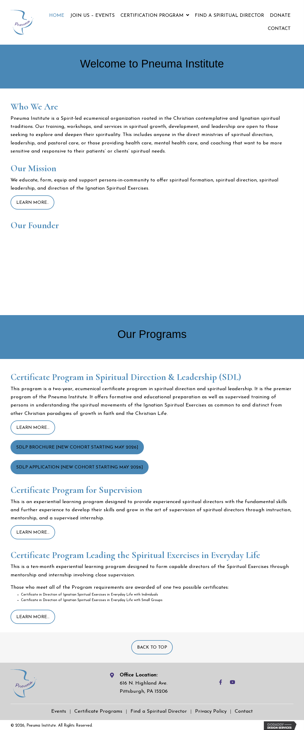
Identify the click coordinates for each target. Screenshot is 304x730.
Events (58, 712)
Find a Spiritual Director (158, 712)
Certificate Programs (98, 712)
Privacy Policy (211, 712)
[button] (32, 202)
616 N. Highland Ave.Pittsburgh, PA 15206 (144, 687)
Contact (244, 712)
